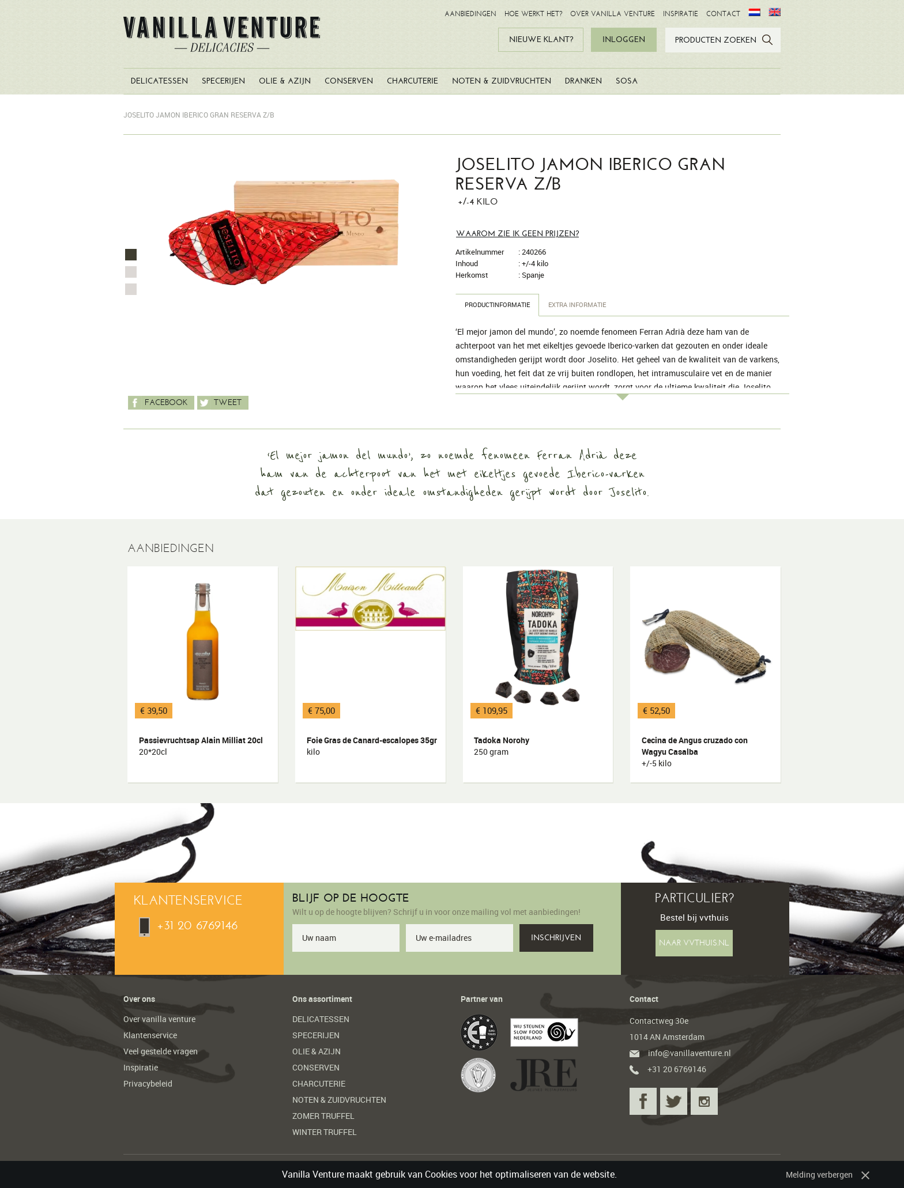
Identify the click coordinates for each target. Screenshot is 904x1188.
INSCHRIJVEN (556, 938)
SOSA (627, 81)
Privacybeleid (147, 1083)
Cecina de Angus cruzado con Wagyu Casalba (707, 752)
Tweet (219, 403)
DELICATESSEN (159, 81)
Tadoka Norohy (540, 746)
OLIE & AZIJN (285, 81)
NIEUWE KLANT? (541, 39)
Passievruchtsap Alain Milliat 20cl (204, 746)
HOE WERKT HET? (533, 14)
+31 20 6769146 (188, 925)
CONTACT (723, 14)
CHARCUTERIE (412, 81)
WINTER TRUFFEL (324, 1131)
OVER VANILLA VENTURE (612, 14)
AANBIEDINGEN (470, 14)
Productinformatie (501, 304)
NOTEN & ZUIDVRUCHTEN (501, 81)
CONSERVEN (349, 81)
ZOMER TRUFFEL (323, 1115)
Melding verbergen (819, 1174)
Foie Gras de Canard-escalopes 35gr (372, 746)
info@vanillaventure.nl (680, 1052)
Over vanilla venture (159, 1018)
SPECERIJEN (223, 81)
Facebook (157, 403)
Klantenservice (150, 1035)
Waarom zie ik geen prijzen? (517, 234)
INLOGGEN (623, 39)
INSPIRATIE (680, 14)
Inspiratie (140, 1067)
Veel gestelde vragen (160, 1051)
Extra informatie (588, 304)
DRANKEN (583, 81)
